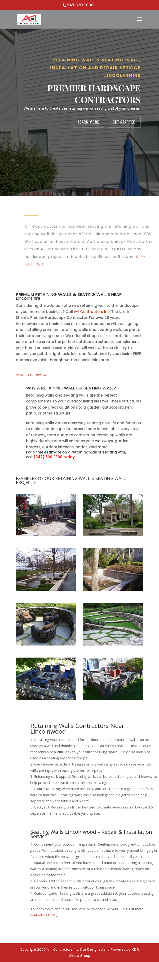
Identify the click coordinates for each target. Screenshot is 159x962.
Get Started (124, 122)
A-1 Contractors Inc (92, 311)
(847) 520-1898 (48, 456)
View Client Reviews (32, 374)
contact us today (43, 915)
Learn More (88, 122)
